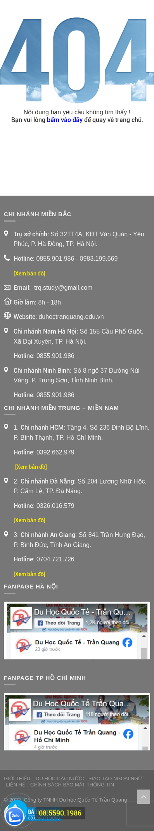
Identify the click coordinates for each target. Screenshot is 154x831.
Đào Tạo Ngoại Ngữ (116, 778)
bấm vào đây (65, 120)
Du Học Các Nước (60, 778)
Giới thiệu (17, 778)
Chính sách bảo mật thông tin (72, 785)
